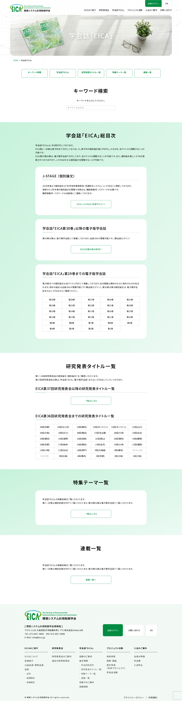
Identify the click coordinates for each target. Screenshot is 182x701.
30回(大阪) (45, 432)
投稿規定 (31, 682)
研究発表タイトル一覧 (91, 72)
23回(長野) (63, 438)
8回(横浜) (118, 450)
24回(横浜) (45, 438)
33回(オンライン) (100, 426)
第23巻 (72, 305)
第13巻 (72, 317)
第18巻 (72, 311)
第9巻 (52, 322)
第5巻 (129, 322)
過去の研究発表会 (61, 660)
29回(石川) (63, 432)
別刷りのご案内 (86, 682)
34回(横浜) (82, 426)
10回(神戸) (82, 450)
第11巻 (110, 317)
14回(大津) (119, 444)
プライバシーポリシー (134, 697)
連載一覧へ (91, 579)
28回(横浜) (82, 432)
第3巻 (71, 328)
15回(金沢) (100, 444)
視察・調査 (112, 660)
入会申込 (138, 665)
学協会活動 (112, 672)
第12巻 (91, 317)
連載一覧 (147, 72)
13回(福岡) (137, 444)
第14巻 (52, 317)
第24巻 (52, 305)
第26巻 (110, 299)
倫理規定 (31, 677)
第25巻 (130, 299)
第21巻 (110, 305)
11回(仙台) (63, 450)
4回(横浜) (81, 455)
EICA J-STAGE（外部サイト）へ (91, 204)
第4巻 (52, 328)
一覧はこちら (91, 400)
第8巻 (71, 322)
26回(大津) (119, 432)
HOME (15, 60)
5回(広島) (63, 455)
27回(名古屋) (100, 432)
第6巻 (110, 322)
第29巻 (52, 299)
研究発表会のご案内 (62, 656)
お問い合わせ (166, 10)
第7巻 (91, 322)
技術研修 (111, 656)
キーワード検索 (34, 72)
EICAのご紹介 (90, 10)
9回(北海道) (100, 450)
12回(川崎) (45, 450)
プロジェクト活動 (134, 10)
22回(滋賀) (82, 438)
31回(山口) (137, 426)
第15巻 (130, 311)
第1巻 (110, 328)
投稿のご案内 (85, 656)
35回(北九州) (63, 426)
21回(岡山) (100, 438)
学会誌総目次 (87, 665)
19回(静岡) (137, 438)
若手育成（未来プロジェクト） (116, 666)
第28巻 (72, 299)
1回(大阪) (137, 455)
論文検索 (83, 660)
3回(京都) (100, 455)
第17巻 (91, 311)
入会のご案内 (151, 10)
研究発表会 (104, 10)
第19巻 (52, 311)
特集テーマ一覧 (119, 72)
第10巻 (130, 317)
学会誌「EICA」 (118, 10)
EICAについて (31, 656)
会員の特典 (139, 656)
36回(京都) (45, 426)
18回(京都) (45, 444)
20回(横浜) (119, 438)
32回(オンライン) (118, 426)
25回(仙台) (137, 432)
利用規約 (153, 697)
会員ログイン (153, 3)
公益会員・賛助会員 (34, 665)
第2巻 (91, 328)
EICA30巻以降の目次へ (91, 249)
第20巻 (130, 305)
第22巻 (91, 305)
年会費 (137, 660)
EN (166, 3)
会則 (27, 669)
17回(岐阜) (63, 444)
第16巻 (110, 311)
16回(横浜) (82, 444)
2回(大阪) (118, 455)
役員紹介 (29, 660)
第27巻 (91, 299)
